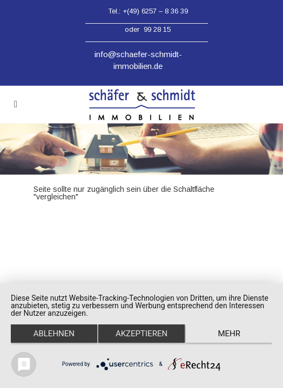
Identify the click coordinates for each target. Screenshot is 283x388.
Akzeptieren (141, 333)
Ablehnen (54, 333)
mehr (229, 333)
